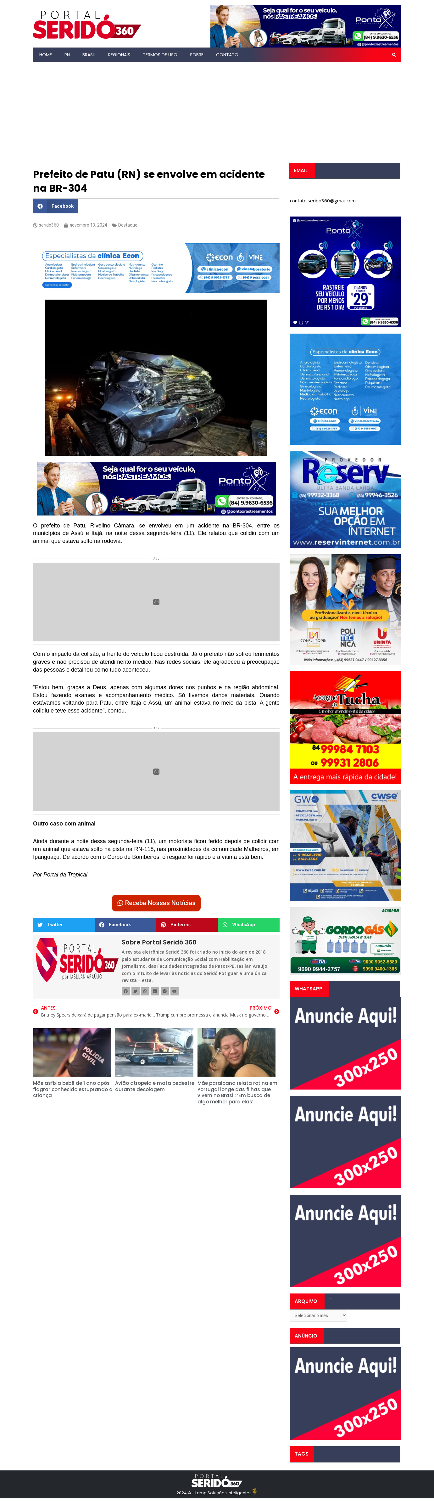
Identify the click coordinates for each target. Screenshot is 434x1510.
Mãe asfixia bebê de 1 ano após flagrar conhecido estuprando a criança (73, 1091)
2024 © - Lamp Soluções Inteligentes (214, 1494)
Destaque (131, 225)
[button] (394, 54)
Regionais (119, 55)
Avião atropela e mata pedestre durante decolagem (154, 1088)
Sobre (196, 55)
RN (67, 55)
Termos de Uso (160, 55)
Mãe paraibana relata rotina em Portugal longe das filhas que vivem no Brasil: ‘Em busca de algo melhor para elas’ (237, 1094)
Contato (227, 55)
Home (45, 55)
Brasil (89, 55)
